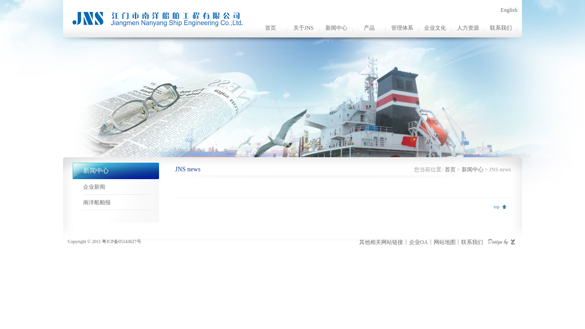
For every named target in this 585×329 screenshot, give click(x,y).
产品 (369, 28)
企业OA (418, 242)
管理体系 (402, 28)
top (497, 206)
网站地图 (445, 242)
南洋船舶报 (97, 202)
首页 (270, 28)
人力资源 (468, 28)
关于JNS (303, 28)
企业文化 (435, 28)
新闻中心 (336, 28)
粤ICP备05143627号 (121, 241)
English (508, 10)
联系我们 (501, 28)
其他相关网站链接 (381, 242)
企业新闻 (94, 187)
